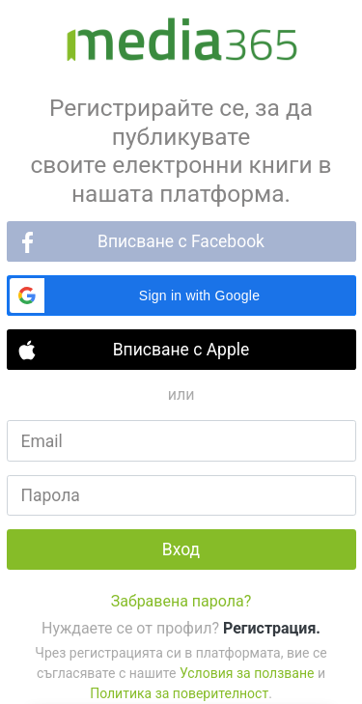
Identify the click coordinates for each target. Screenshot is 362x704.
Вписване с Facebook (181, 241)
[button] (181, 295)
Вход (181, 549)
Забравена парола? (181, 601)
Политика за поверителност (179, 693)
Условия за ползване (247, 673)
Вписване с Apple (181, 349)
